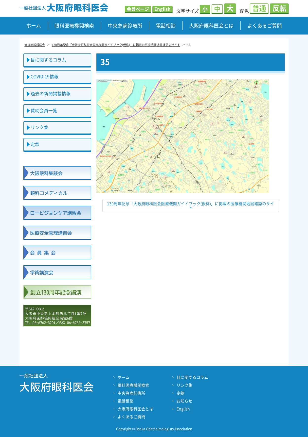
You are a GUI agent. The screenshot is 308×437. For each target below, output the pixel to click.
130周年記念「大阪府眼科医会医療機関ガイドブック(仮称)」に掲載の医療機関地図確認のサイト (190, 206)
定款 (35, 144)
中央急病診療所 (125, 25)
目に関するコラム (48, 60)
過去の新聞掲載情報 (51, 93)
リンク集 (39, 127)
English (162, 9)
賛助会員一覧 (44, 110)
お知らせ (184, 401)
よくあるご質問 (264, 25)
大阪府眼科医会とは (211, 25)
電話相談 (166, 25)
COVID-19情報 (44, 76)
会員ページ (138, 9)
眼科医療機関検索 (74, 25)
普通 (259, 8)
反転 (279, 8)
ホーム (33, 25)
